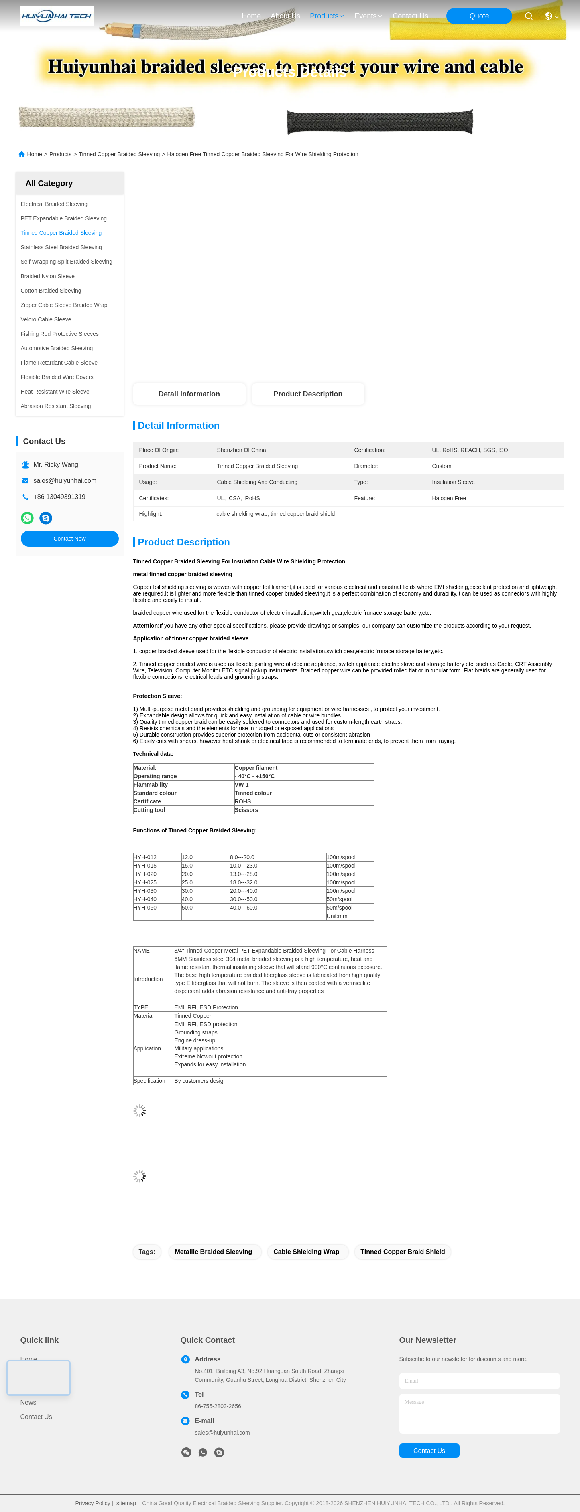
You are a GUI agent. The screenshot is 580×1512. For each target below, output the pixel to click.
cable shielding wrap (306, 1251)
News (28, 1402)
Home (251, 16)
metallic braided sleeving (213, 1251)
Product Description (307, 394)
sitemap (126, 1503)
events (368, 16)
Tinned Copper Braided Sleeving (119, 154)
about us (285, 16)
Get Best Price (415, 329)
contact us (410, 16)
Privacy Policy (92, 1503)
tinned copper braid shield (402, 1251)
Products (60, 154)
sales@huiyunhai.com (65, 480)
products (327, 16)
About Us (33, 1388)
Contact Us (36, 1416)
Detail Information (189, 394)
